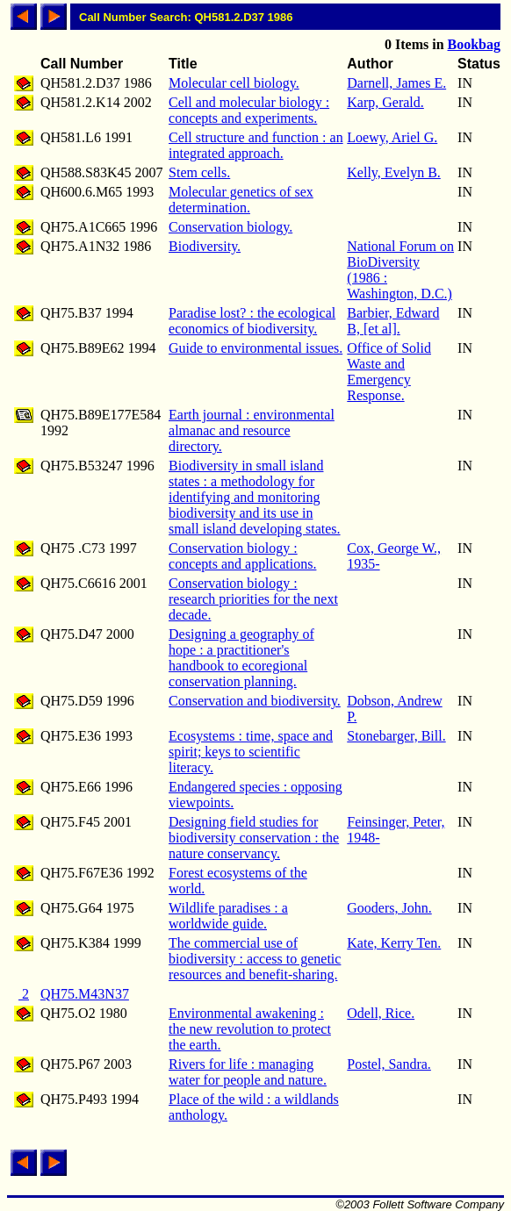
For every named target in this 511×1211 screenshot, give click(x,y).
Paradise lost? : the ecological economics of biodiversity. (252, 320)
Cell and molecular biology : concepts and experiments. (249, 110)
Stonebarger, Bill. (396, 735)
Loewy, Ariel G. (392, 137)
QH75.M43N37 (84, 993)
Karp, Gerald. (385, 102)
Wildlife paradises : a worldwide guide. (228, 915)
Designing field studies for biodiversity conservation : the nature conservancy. (254, 837)
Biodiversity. (205, 246)
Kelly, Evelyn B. (394, 172)
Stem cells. (199, 172)
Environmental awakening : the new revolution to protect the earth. (250, 1029)
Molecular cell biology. (234, 82)
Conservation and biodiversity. (255, 700)
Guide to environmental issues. (255, 347)
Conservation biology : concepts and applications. (242, 556)
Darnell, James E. (396, 82)
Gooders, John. (389, 907)
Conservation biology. (230, 226)
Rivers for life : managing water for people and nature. (248, 1072)
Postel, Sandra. (389, 1064)
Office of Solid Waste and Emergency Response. (389, 371)
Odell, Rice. (380, 1013)
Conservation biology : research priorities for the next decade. (253, 599)
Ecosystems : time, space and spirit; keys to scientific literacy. (251, 751)
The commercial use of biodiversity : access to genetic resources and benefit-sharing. (255, 958)
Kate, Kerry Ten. (394, 942)
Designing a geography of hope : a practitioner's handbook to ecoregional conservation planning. (241, 658)
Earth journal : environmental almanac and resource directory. (252, 430)
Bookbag (474, 44)
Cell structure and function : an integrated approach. (256, 145)
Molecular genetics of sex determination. (241, 199)
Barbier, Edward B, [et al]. (393, 320)
